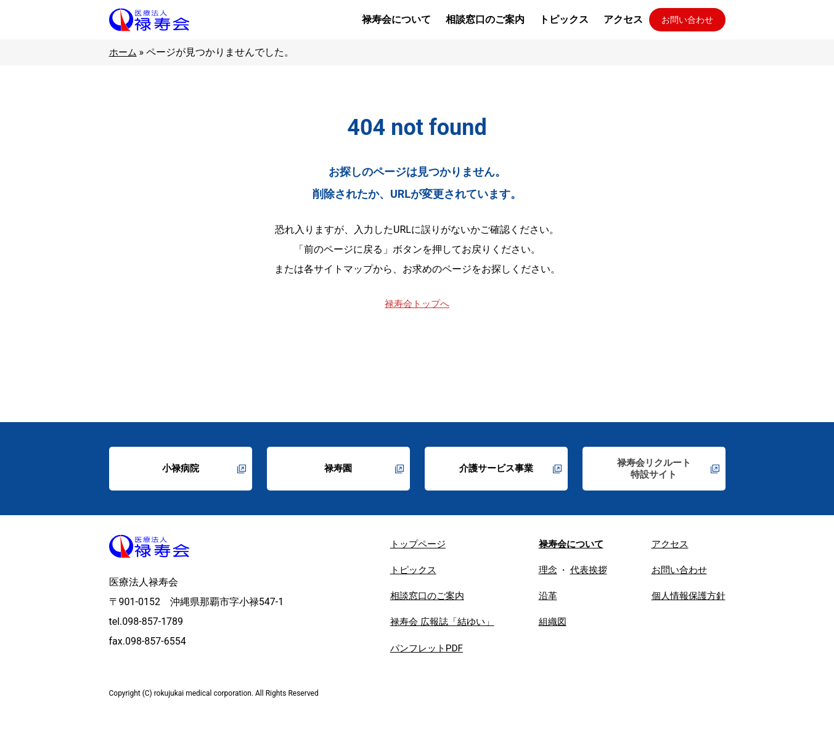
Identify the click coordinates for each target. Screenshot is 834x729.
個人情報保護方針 (686, 599)
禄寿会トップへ (417, 303)
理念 (540, 572)
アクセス (666, 546)
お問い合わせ (687, 19)
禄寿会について (564, 546)
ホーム (124, 52)
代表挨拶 (582, 572)
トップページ (404, 546)
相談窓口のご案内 (414, 599)
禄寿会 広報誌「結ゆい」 (430, 625)
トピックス (399, 572)
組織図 (545, 625)
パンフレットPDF (413, 652)
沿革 (540, 599)
